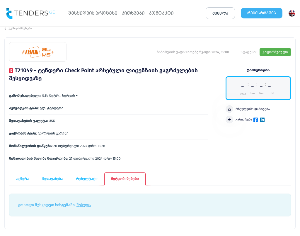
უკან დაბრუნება (18, 28)
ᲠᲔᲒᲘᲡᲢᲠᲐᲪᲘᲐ (261, 13)
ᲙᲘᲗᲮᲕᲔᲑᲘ (133, 13)
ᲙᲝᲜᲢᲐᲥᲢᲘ (161, 13)
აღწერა (22, 179)
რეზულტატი (87, 179)
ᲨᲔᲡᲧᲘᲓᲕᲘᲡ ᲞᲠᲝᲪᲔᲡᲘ (92, 13)
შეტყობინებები (125, 179)
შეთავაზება (52, 179)
